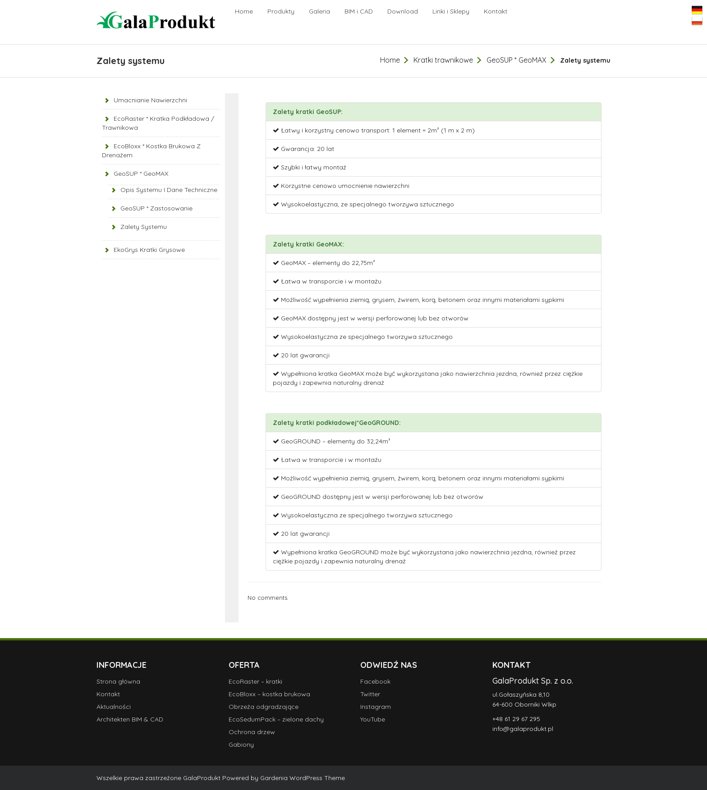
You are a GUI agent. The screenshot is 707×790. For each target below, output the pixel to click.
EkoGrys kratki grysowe (149, 250)
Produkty (280, 11)
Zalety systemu (143, 227)
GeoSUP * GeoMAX (516, 59)
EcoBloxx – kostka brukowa (269, 694)
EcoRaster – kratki (255, 681)
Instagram (375, 707)
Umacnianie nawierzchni (150, 100)
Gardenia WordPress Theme (302, 778)
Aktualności (113, 707)
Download (402, 11)
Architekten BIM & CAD (129, 719)
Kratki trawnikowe (443, 59)
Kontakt (495, 11)
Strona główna (118, 681)
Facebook (375, 681)
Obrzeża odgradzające (263, 707)
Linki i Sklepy (450, 11)
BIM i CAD (358, 11)
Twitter (370, 694)
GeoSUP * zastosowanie (156, 208)
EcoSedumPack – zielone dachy (276, 719)
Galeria (319, 11)
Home (244, 11)
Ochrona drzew (252, 732)
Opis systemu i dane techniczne (168, 190)
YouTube (372, 719)
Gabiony (241, 744)
